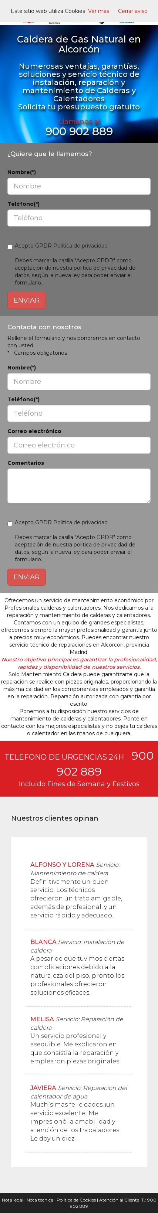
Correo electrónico (34, 431)
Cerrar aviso (133, 11)
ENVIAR (27, 300)
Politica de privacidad (80, 245)
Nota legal (12, 1200)
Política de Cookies (76, 1200)
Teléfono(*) (23, 204)
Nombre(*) (21, 172)
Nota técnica (40, 1200)
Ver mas (98, 11)
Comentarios (25, 463)
